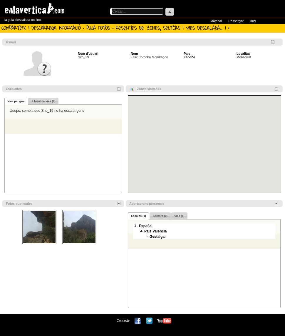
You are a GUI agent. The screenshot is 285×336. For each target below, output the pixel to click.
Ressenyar (236, 21)
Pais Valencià (155, 231)
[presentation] (16, 101)
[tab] (16, 101)
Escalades (14, 89)
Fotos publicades (19, 203)
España (189, 57)
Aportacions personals (146, 203)
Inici (253, 21)
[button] (169, 12)
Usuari (11, 42)
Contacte (123, 320)
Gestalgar (158, 236)
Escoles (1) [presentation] (138, 215)
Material (216, 21)
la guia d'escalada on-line (22, 19)
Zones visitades (149, 89)
